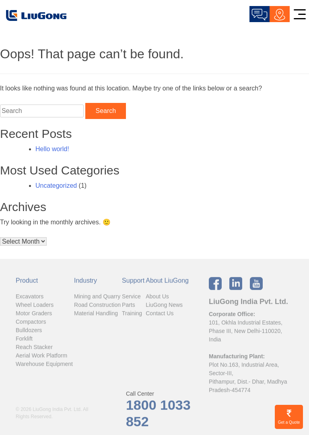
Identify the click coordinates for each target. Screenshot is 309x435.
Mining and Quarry (97, 298)
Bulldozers (29, 331)
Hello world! (52, 149)
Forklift (24, 340)
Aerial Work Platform (41, 357)
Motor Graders (34, 315)
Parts (128, 306)
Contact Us (159, 315)
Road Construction (97, 306)
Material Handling (96, 315)
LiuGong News (164, 306)
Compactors (31, 323)
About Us (157, 298)
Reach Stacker (34, 348)
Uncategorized (56, 185)
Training (132, 315)
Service (131, 298)
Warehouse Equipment (44, 365)
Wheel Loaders (35, 306)
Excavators (29, 298)
